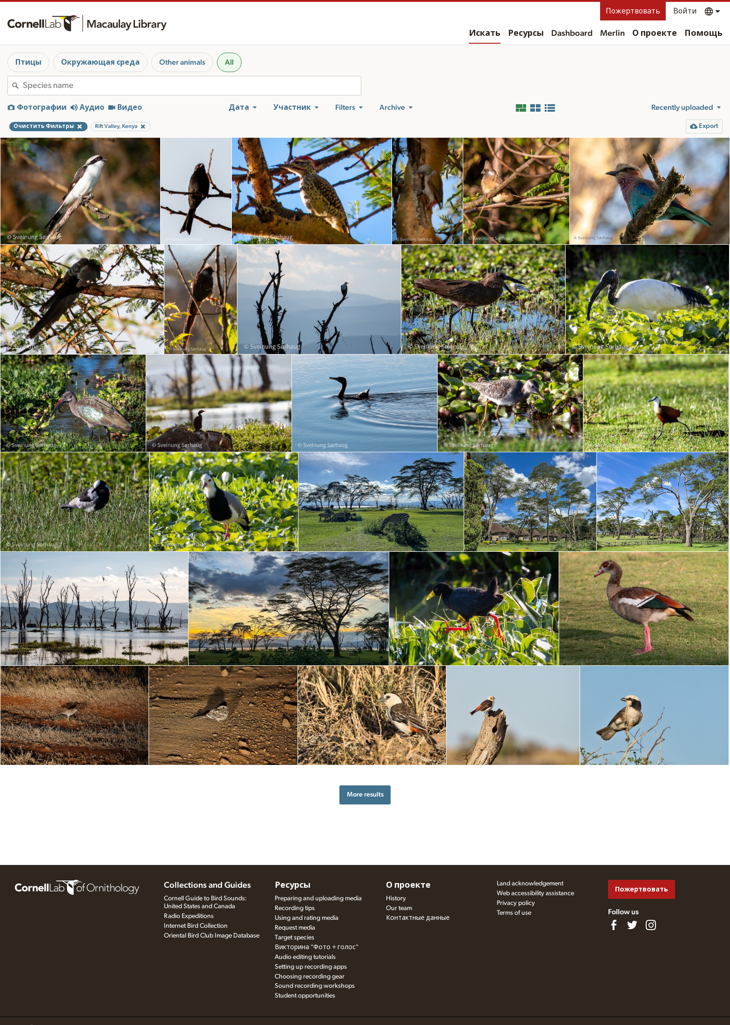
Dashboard (572, 33)
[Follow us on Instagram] (650, 925)
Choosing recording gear (310, 976)
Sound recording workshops (315, 986)
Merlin (612, 33)
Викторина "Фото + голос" (316, 947)
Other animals (182, 62)
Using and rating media (306, 918)
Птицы (28, 62)
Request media (295, 928)
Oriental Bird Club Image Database (211, 935)
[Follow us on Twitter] (632, 925)
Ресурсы (526, 33)
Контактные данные (418, 918)
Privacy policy (516, 903)
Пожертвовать (633, 11)
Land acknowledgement (530, 883)
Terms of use (514, 913)
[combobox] (192, 85)
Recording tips (295, 908)
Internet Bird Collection (196, 926)
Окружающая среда (100, 62)
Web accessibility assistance (535, 893)
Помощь (703, 33)
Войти (685, 11)
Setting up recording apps (311, 967)
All (229, 62)
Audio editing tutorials (305, 957)
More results (365, 794)
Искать (484, 33)
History (396, 898)
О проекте (654, 33)
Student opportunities (305, 995)
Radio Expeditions (189, 916)
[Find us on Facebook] (613, 925)
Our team (399, 908)
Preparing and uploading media (318, 898)
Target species (294, 937)
